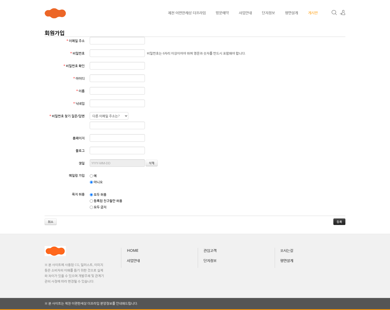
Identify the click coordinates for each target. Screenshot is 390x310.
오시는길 (286, 250)
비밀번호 (77, 53)
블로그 (80, 150)
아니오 (96, 182)
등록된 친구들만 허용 (106, 200)
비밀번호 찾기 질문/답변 (67, 116)
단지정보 (268, 12)
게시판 (313, 12)
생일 (82, 163)
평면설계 (291, 12)
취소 (50, 221)
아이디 (79, 78)
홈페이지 (79, 138)
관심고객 (210, 250)
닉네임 (79, 103)
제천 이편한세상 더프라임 (187, 12)
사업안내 (245, 12)
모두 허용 (98, 194)
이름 (80, 91)
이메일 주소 (75, 40)
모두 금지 (98, 207)
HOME (132, 250)
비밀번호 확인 (74, 65)
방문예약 (222, 12)
